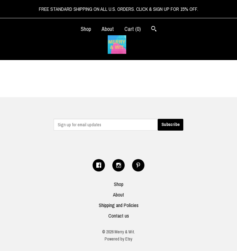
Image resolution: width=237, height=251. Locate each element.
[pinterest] (138, 165)
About (108, 29)
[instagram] (118, 165)
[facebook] (99, 165)
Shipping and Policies (119, 205)
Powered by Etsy (118, 239)
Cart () (132, 29)
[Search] (153, 29)
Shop (86, 29)
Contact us (118, 215)
